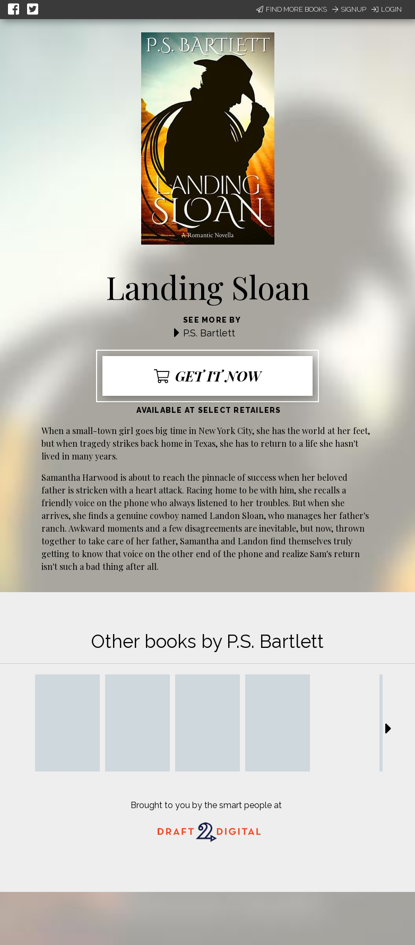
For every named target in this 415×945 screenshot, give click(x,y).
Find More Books (291, 9)
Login (386, 9)
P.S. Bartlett (209, 333)
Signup (349, 9)
